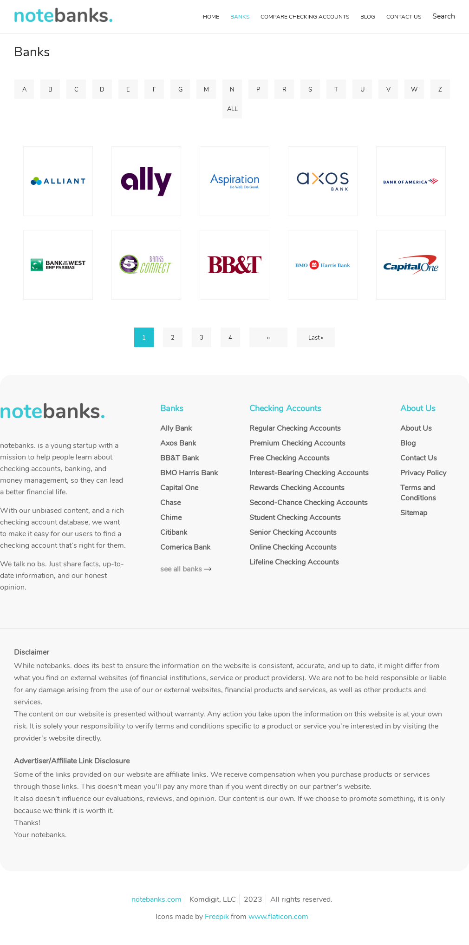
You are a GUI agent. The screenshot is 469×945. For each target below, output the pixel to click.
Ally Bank (176, 428)
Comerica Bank (185, 547)
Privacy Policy (423, 473)
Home (211, 16)
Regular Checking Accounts (295, 428)
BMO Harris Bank (189, 473)
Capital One (179, 488)
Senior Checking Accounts (293, 532)
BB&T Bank (179, 458)
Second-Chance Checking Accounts (308, 503)
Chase (170, 503)
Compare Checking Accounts (305, 16)
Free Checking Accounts (289, 458)
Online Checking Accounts (293, 547)
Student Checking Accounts (295, 517)
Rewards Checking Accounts (297, 488)
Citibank (173, 532)
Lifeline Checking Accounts (294, 562)
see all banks (181, 569)
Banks (239, 16)
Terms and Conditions (418, 493)
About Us (416, 428)
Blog (367, 16)
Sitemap (413, 513)
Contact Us (403, 16)
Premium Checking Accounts (297, 443)
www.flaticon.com (278, 917)
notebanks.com (156, 899)
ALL (232, 109)
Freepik (217, 917)
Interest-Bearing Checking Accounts (309, 473)
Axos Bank (178, 443)
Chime (171, 517)
